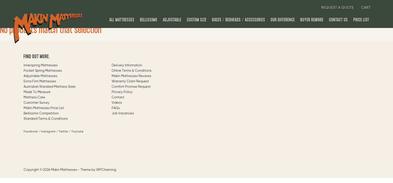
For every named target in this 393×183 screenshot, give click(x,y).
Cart (366, 7)
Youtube (77, 131)
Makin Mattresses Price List (44, 108)
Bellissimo (148, 20)
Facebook (31, 131)
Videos (117, 102)
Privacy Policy (122, 92)
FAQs (116, 108)
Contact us (338, 20)
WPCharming (106, 170)
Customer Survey (36, 102)
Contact (118, 97)
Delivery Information (127, 65)
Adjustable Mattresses (40, 76)
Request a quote (337, 7)
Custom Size (197, 20)
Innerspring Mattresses (41, 65)
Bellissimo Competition (41, 113)
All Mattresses (121, 20)
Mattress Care (34, 97)
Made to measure (37, 92)
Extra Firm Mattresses (40, 81)
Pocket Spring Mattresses (43, 70)
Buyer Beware (311, 20)
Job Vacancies (123, 113)
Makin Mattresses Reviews (131, 76)
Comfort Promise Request (131, 86)
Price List (361, 20)
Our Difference (283, 20)
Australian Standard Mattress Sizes (50, 86)
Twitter (63, 131)
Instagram (48, 131)
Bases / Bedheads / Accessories (238, 20)
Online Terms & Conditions (131, 70)
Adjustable (172, 20)
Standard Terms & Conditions (46, 118)
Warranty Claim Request (130, 81)
